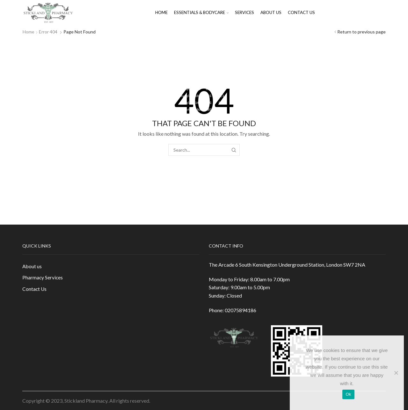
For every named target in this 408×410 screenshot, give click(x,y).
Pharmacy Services (42, 278)
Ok (348, 394)
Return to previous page (361, 31)
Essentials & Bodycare (201, 12)
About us (270, 12)
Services (244, 12)
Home (161, 12)
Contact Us (301, 12)
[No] (396, 373)
